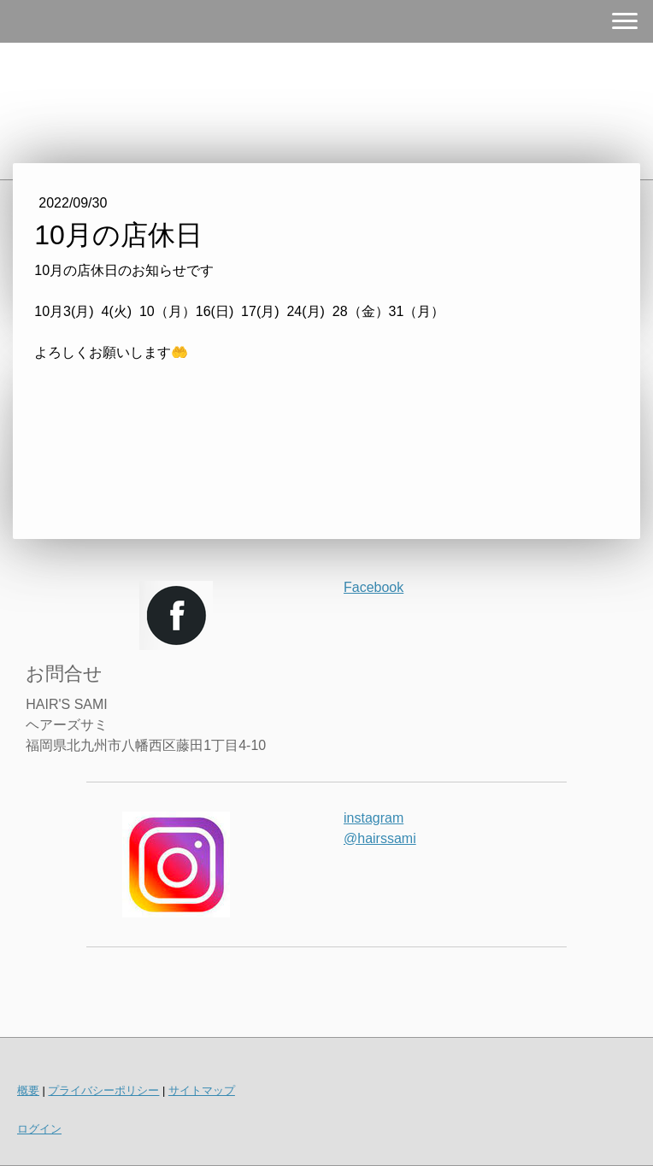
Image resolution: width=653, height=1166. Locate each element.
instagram (373, 818)
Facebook (373, 587)
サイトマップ (201, 1090)
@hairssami (380, 838)
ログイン (39, 1128)
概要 (28, 1090)
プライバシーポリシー (103, 1090)
